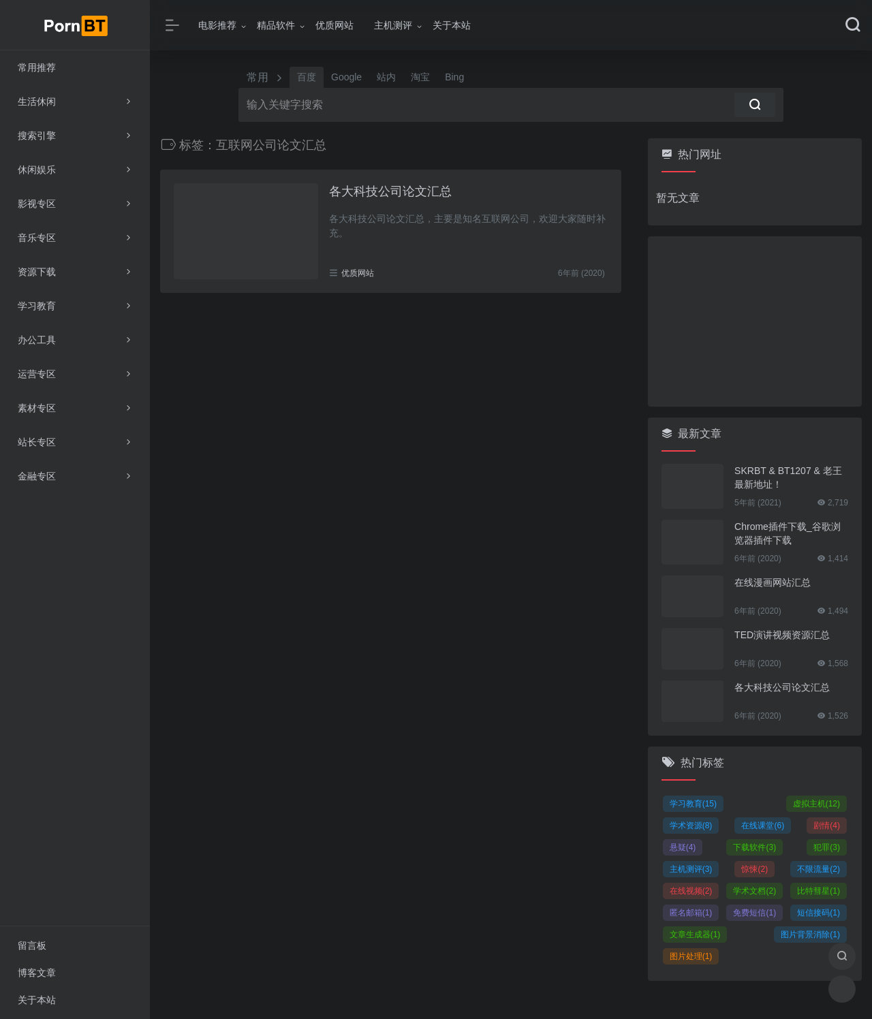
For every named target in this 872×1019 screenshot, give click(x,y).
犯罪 (826, 847)
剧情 (826, 825)
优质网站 (334, 25)
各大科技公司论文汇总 (390, 191)
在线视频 (691, 891)
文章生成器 (695, 934)
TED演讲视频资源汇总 (782, 634)
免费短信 (754, 913)
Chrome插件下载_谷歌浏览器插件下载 (787, 533)
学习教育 (693, 804)
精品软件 (276, 25)
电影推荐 (217, 25)
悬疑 (683, 847)
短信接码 (818, 913)
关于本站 (452, 25)
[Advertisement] (755, 321)
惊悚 (754, 869)
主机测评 (393, 25)
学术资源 (691, 825)
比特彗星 (818, 891)
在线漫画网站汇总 (772, 582)
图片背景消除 (810, 934)
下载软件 (754, 847)
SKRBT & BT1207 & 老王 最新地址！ (788, 477)
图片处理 (691, 956)
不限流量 (818, 869)
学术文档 (754, 891)
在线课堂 (762, 825)
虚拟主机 (816, 804)
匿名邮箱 (691, 913)
